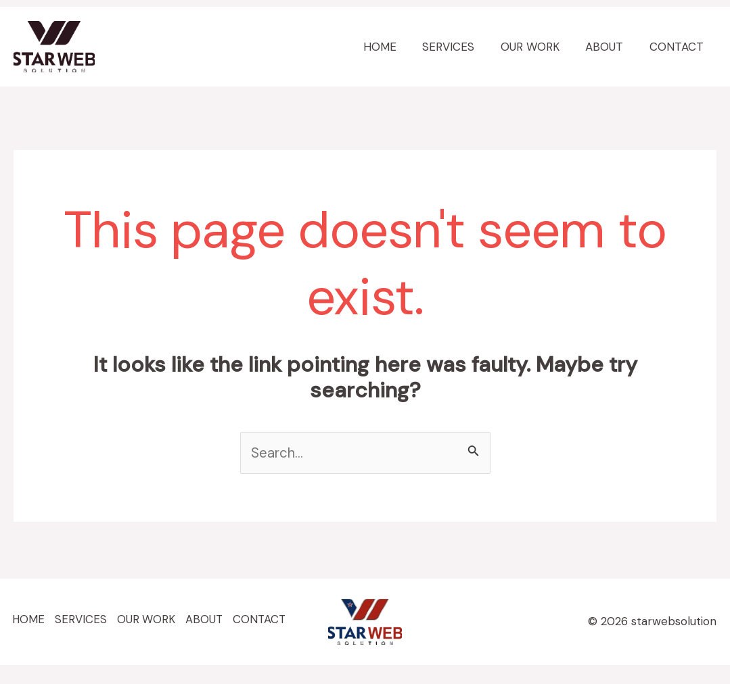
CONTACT (678, 46)
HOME (393, 46)
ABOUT (609, 46)
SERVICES (459, 46)
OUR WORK (537, 46)
